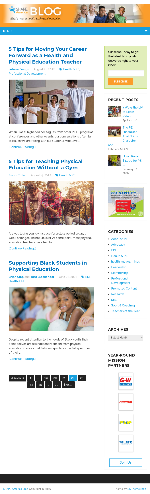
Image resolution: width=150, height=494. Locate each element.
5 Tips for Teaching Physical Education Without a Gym (48, 166)
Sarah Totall (17, 177)
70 (56, 387)
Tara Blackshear (42, 279)
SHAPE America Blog (15, 488)
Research (117, 294)
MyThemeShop (137, 488)
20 (55, 380)
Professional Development (27, 74)
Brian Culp (16, 279)
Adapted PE (119, 239)
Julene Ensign (19, 70)
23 (81, 380)
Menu (7, 31)
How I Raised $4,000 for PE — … (132, 161)
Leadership (118, 267)
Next (68, 387)
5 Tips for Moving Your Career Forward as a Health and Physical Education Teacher (51, 56)
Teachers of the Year (125, 311)
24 (31, 387)
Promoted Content (124, 288)
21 (63, 380)
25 (40, 387)
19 (46, 380)
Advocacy (118, 244)
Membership (119, 273)
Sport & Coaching (123, 305)
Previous (17, 380)
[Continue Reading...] (22, 148)
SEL (114, 300)
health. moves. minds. (125, 261)
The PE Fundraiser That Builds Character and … (123, 136)
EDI (87, 279)
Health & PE (71, 70)
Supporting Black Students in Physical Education (51, 268)
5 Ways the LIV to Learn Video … (133, 112)
